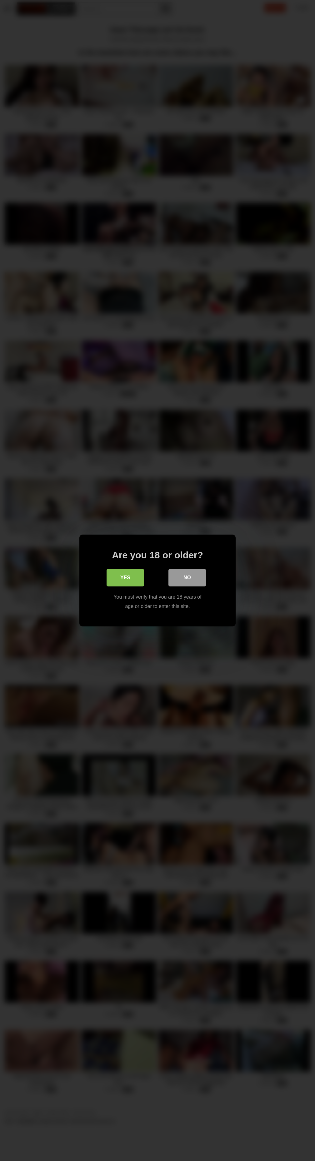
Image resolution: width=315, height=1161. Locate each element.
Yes (125, 577)
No (187, 577)
